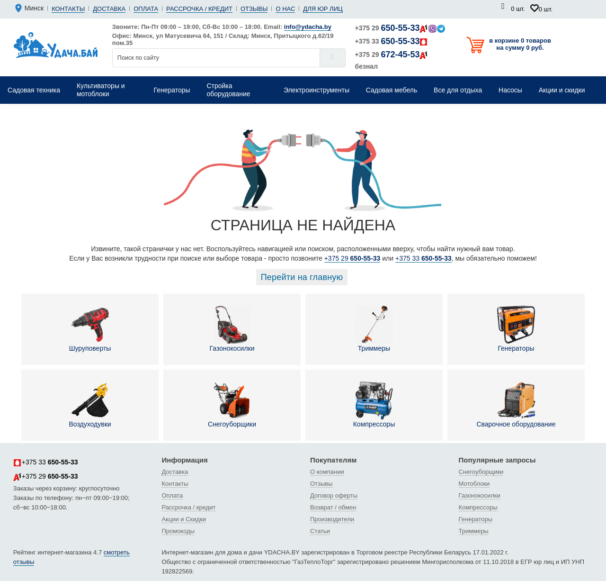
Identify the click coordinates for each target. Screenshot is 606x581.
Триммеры (374, 329)
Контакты (68, 8)
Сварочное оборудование (515, 404)
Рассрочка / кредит (199, 8)
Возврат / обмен (333, 507)
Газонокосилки (232, 329)
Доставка (109, 8)
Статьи (320, 531)
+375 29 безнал (391, 60)
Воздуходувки (90, 404)
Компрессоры (374, 404)
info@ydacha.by (307, 26)
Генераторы (516, 329)
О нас (285, 8)
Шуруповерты (90, 329)
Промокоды (178, 531)
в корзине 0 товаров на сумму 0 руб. (520, 44)
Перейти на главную (302, 277)
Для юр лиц (322, 8)
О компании (327, 471)
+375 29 (400, 28)
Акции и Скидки (183, 519)
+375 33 (391, 41)
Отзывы (254, 8)
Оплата (146, 8)
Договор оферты (333, 495)
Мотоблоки (474, 483)
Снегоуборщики (232, 404)
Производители (332, 519)
